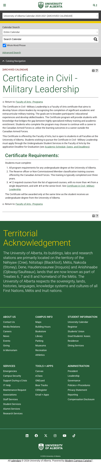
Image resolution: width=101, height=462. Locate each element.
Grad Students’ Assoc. (79, 336)
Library (39, 336)
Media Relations (11, 326)
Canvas (39, 371)
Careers (7, 331)
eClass (38, 375)
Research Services (12, 413)
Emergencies (10, 371)
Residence (73, 340)
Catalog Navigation (16, 61)
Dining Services (76, 345)
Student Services (12, 404)
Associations (10, 394)
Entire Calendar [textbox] (12, 32)
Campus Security (12, 375)
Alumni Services (11, 408)
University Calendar (78, 322)
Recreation (41, 350)
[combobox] (50, 16)
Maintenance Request (14, 390)
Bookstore (40, 331)
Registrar (72, 326)
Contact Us (9, 322)
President (73, 371)
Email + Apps (42, 394)
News (6, 336)
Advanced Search (11, 52)
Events (6, 340)
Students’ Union (76, 331)
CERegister (41, 390)
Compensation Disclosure (81, 399)
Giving (6, 345)
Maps (38, 322)
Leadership (73, 375)
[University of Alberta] (50, 5)
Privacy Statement (77, 390)
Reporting (73, 394)
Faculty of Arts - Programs (29, 101)
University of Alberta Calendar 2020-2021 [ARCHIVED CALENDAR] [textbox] (38, 16)
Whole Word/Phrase (16, 45)
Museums (40, 345)
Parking (39, 340)
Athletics (40, 355)
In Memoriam (10, 350)
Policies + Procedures (79, 385)
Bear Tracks (41, 385)
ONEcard (40, 380)
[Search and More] (94, 5)
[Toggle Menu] (5, 5)
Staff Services (10, 399)
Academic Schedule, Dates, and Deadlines (67, 146)
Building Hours (42, 326)
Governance (74, 380)
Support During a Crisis (15, 380)
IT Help (7, 385)
